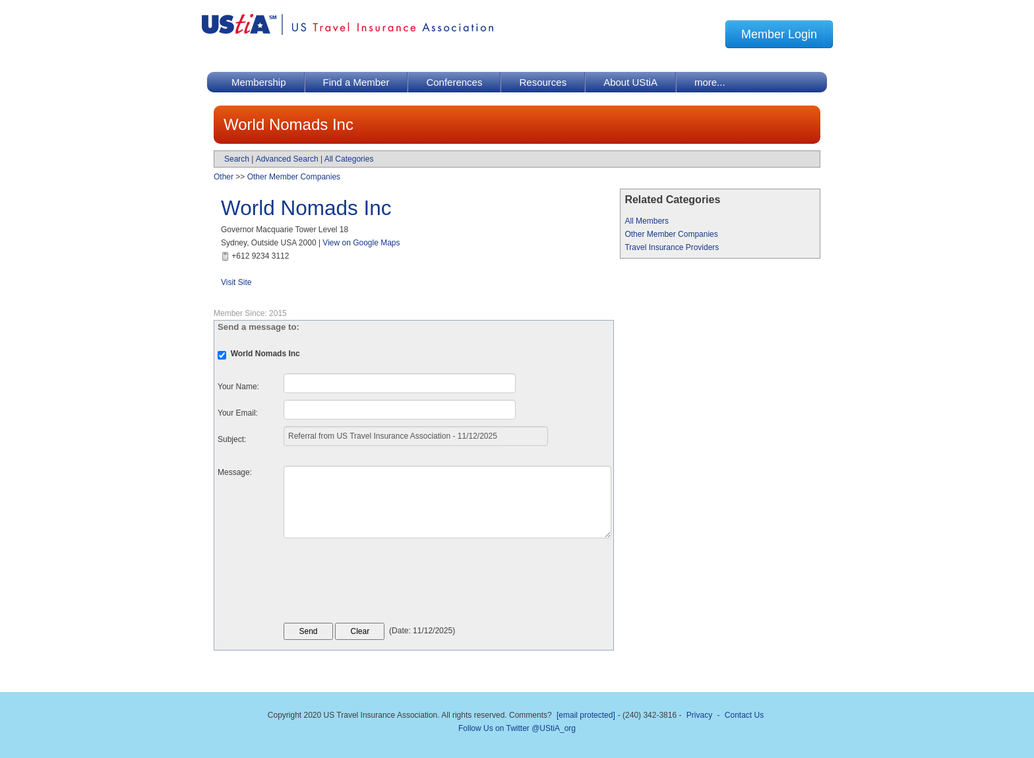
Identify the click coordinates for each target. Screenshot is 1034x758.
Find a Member (356, 82)
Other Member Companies (670, 234)
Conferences (454, 82)
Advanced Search (287, 159)
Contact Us (744, 715)
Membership (258, 82)
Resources (542, 82)
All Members (646, 221)
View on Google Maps (361, 242)
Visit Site (236, 282)
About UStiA (630, 82)
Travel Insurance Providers (671, 247)
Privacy (699, 715)
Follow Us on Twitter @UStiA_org (517, 728)
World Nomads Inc (306, 208)
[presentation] (384, 584)
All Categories (349, 159)
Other (223, 176)
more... (709, 82)
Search (236, 159)
